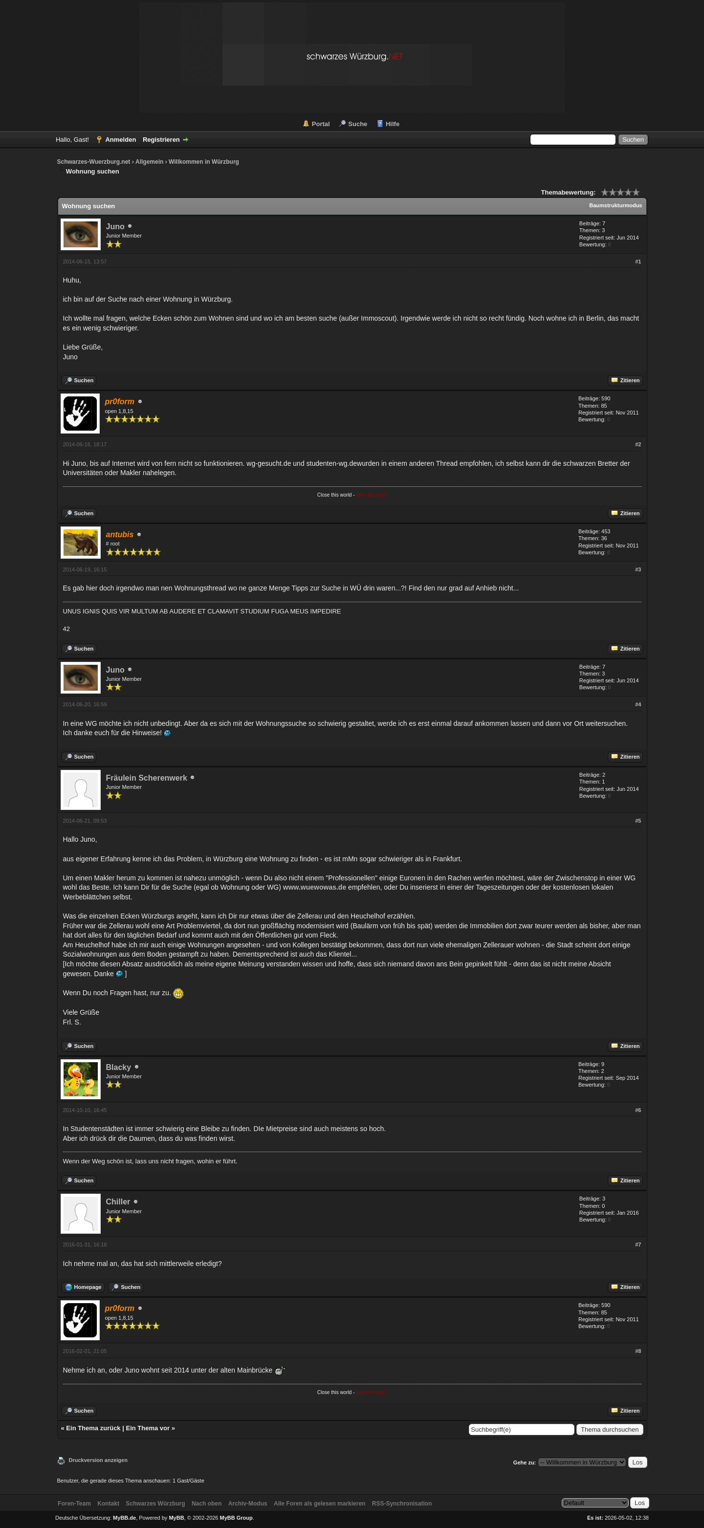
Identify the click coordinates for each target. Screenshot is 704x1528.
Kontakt (108, 1503)
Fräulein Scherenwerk (146, 778)
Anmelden (120, 139)
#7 (638, 1244)
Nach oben (206, 1503)
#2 (638, 444)
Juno (115, 226)
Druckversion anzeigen (98, 1460)
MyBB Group (236, 1518)
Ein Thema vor (148, 1428)
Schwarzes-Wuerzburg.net (94, 161)
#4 (638, 704)
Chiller (118, 1202)
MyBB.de (124, 1518)
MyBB (176, 1518)
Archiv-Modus (247, 1503)
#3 (638, 569)
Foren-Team (74, 1503)
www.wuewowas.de (314, 887)
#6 (638, 1110)
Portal (321, 124)
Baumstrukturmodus (615, 205)
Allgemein (149, 161)
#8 (638, 1351)
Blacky (119, 1067)
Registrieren (161, 139)
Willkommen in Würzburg (204, 161)
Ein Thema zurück (93, 1428)
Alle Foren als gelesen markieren (319, 1503)
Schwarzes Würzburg (155, 1503)
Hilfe (392, 124)
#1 (638, 261)
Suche (357, 124)
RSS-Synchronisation (402, 1503)
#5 (638, 821)
